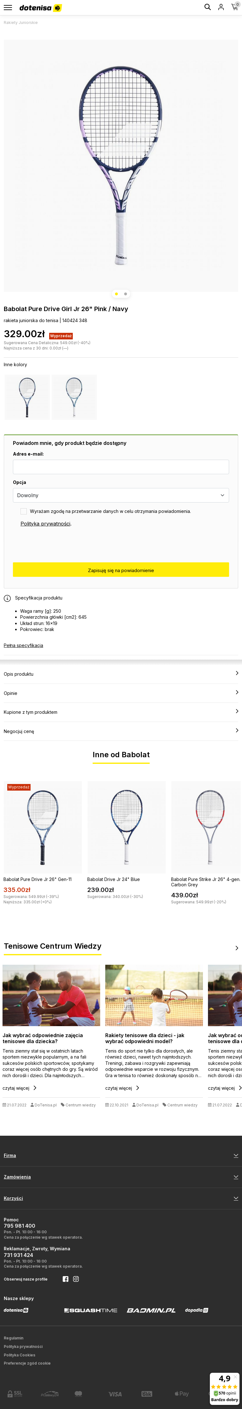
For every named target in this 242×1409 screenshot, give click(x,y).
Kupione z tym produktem (121, 712)
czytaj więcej (19, 1088)
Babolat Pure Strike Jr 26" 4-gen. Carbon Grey (205, 882)
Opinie (121, 693)
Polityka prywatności (45, 523)
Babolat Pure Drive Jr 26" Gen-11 (37, 879)
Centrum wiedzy (81, 1105)
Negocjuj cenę (121, 731)
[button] (116, 294)
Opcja (19, 482)
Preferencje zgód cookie (27, 1363)
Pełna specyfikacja (23, 645)
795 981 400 (19, 1226)
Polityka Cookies (19, 1355)
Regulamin (13, 1338)
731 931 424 (18, 1255)
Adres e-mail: (28, 454)
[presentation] (61, 545)
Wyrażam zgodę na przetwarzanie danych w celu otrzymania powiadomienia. (110, 511)
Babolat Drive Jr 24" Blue (113, 879)
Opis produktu (121, 674)
